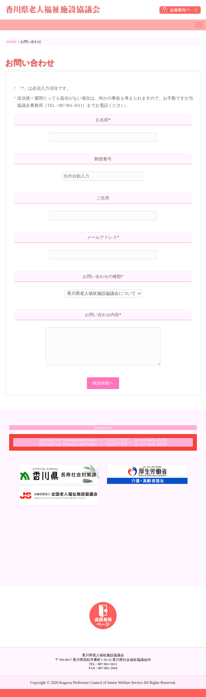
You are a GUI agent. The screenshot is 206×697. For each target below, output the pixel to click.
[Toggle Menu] (199, 24)
